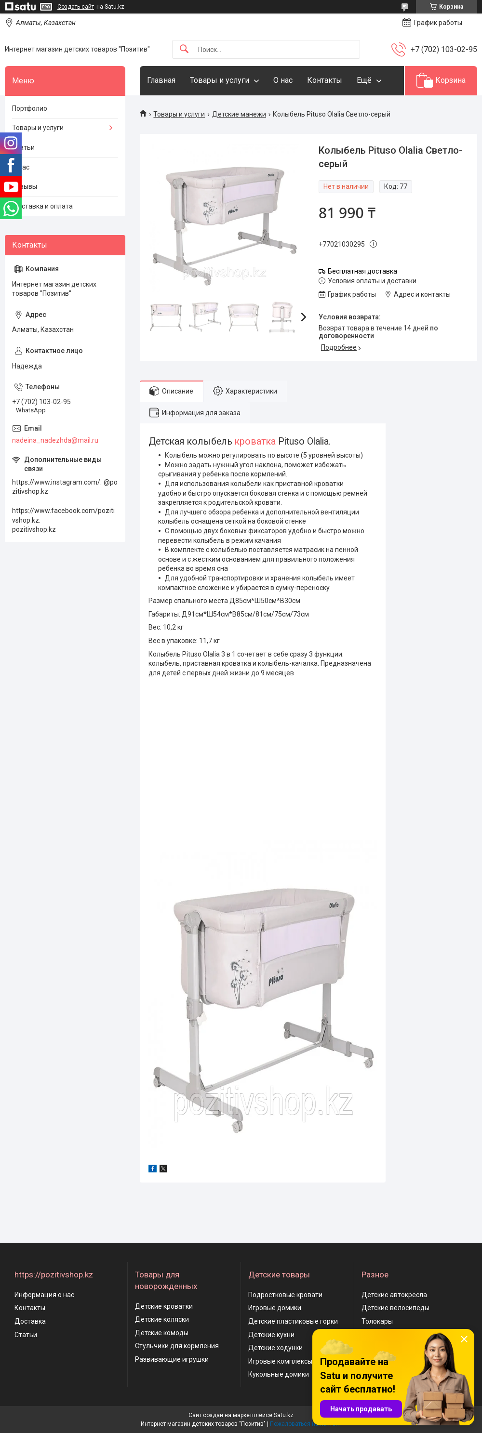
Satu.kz (284, 1415)
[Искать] (184, 49)
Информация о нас (44, 1295)
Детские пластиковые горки (293, 1321)
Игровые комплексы (280, 1361)
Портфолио (29, 108)
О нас (283, 80)
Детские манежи (239, 114)
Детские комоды (161, 1333)
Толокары (377, 1321)
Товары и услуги (219, 80)
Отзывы (24, 186)
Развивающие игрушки (172, 1359)
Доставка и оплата (42, 206)
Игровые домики (274, 1308)
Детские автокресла (394, 1295)
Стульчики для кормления (177, 1346)
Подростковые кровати (285, 1295)
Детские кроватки (164, 1306)
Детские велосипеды (395, 1308)
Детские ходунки (275, 1348)
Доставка (30, 1321)
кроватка (255, 441)
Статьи (23, 147)
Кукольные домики (278, 1374)
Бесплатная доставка (362, 271)
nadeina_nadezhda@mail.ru (55, 440)
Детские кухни (271, 1335)
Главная (161, 80)
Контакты (324, 80)
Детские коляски (162, 1319)
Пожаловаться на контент (305, 1423)
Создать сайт (75, 6)
